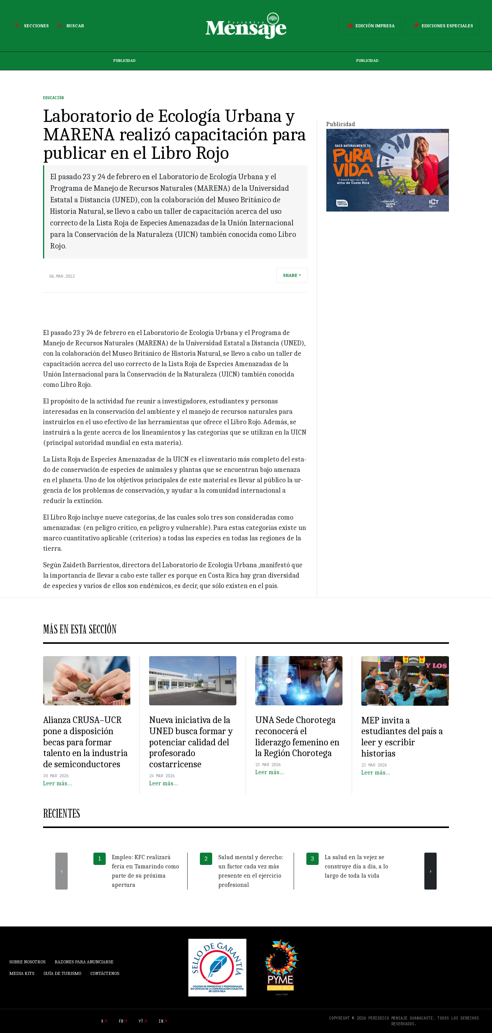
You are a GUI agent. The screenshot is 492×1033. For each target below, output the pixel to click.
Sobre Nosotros (27, 962)
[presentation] (61, 871)
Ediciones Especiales (442, 25)
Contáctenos (104, 973)
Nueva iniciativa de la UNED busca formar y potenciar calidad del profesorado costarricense (191, 742)
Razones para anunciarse (84, 962)
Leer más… (57, 783)
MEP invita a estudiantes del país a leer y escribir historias (402, 737)
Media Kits (21, 973)
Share (290, 275)
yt (141, 1021)
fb (121, 1021)
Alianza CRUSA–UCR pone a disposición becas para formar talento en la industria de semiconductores (85, 742)
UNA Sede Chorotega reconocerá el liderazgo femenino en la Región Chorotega (297, 736)
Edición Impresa (370, 25)
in (161, 1021)
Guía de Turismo (62, 973)
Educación (53, 97)
